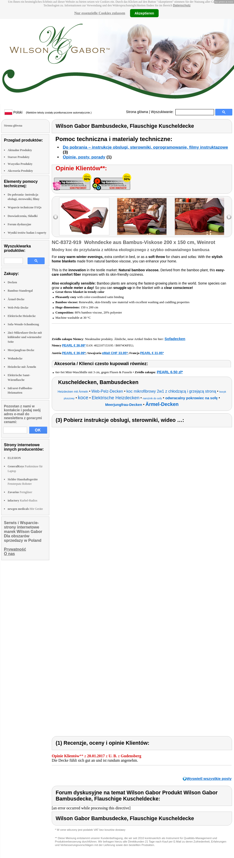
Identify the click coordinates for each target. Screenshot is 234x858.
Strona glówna (137, 112)
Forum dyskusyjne (19, 224)
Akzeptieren (144, 13)
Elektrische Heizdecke (22, 316)
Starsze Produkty (19, 157)
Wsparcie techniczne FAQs (25, 207)
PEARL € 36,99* (74, 345)
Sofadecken (175, 339)
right (229, 217)
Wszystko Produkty (20, 164)
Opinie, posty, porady (84, 157)
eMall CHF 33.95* (115, 353)
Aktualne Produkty (20, 150)
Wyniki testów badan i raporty (27, 232)
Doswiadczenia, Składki (22, 216)
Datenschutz (181, 5)
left (55, 217)
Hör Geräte (25, 509)
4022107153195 (103, 345)
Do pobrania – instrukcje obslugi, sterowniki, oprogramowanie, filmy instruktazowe (145, 147)
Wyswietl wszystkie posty (209, 778)
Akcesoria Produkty (20, 170)
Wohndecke (15, 358)
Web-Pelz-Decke (18, 307)
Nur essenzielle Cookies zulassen (99, 13)
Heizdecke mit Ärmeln (22, 367)
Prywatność (15, 549)
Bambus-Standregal (20, 290)
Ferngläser (20, 492)
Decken (12, 282)
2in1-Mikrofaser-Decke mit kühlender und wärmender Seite (25, 337)
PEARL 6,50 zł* (170, 372)
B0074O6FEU (124, 345)
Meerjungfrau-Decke (21, 350)
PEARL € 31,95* (152, 353)
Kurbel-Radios (22, 500)
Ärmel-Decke (16, 299)
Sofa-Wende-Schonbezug (23, 324)
